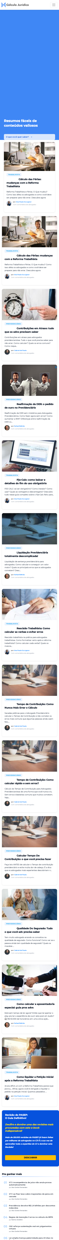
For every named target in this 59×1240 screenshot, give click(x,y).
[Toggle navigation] (53, 4)
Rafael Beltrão (19, 426)
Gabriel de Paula (20, 350)
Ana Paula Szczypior (24, 202)
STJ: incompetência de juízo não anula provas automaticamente (30, 1183)
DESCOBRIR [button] (30, 1157)
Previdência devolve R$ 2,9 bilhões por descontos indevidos (32, 1207)
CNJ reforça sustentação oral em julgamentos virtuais (30, 1227)
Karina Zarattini (17, 1220)
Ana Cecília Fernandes (19, 1187)
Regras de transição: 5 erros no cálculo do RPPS (31, 1217)
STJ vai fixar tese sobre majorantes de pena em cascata (31, 1195)
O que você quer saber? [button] (18, 137)
